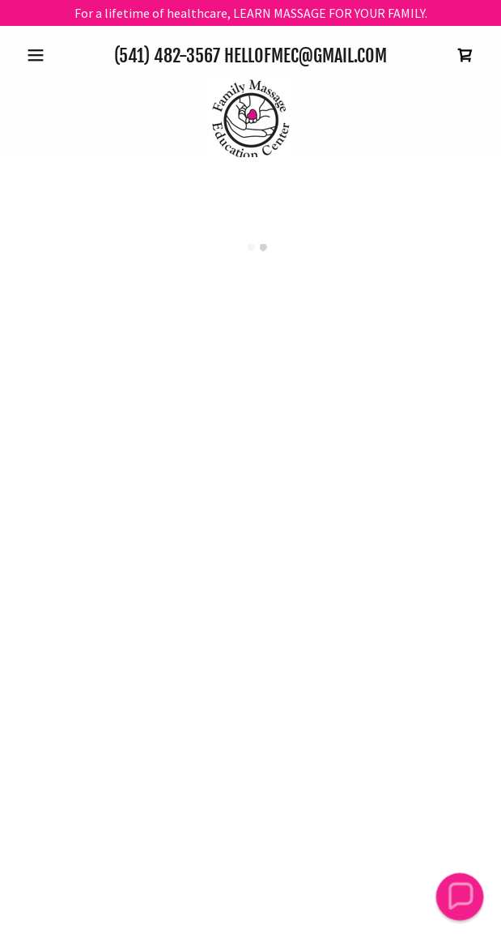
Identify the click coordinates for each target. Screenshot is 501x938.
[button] (54, 55)
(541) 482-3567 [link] (167, 55)
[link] (251, 120)
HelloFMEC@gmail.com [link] (305, 55)
